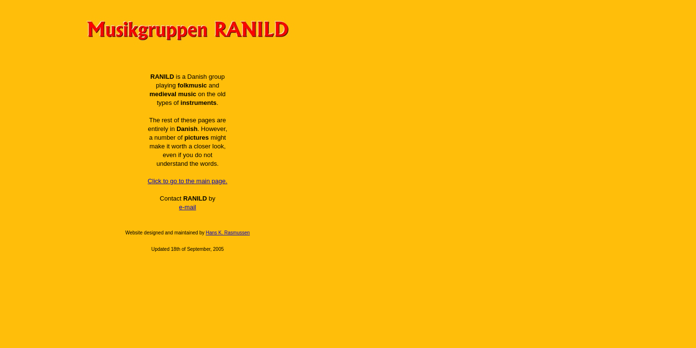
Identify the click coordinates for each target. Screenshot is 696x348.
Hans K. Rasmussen (228, 232)
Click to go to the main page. (188, 181)
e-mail (187, 207)
